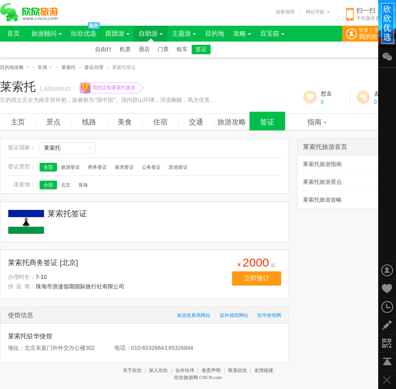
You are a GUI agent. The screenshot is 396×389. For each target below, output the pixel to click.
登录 (363, 30)
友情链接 (263, 370)
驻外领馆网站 (234, 315)
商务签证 (97, 167)
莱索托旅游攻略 (322, 199)
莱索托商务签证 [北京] (43, 263)
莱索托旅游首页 (325, 146)
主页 (18, 122)
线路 (89, 122)
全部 (48, 167)
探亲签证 (124, 167)
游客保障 (285, 12)
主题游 (184, 33)
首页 (13, 33)
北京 (65, 185)
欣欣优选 (83, 33)
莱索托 (68, 67)
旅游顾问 (46, 33)
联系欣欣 (237, 370)
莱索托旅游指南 (322, 164)
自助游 (151, 33)
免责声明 (211, 370)
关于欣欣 (132, 370)
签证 (201, 49)
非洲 (45, 67)
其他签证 (178, 167)
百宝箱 (272, 33)
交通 (196, 122)
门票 (163, 49)
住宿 (160, 122)
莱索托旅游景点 (322, 182)
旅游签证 (70, 167)
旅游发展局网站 (193, 315)
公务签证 (151, 167)
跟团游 (117, 33)
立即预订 (256, 278)
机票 (125, 49)
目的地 (214, 33)
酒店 (144, 49)
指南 (317, 122)
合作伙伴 (184, 370)
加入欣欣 (158, 370)
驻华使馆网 (269, 315)
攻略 (242, 33)
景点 (53, 122)
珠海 (83, 185)
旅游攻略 (231, 122)
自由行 (103, 49)
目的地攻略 (14, 67)
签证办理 (93, 67)
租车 (182, 49)
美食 (125, 122)
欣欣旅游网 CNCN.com (198, 377)
